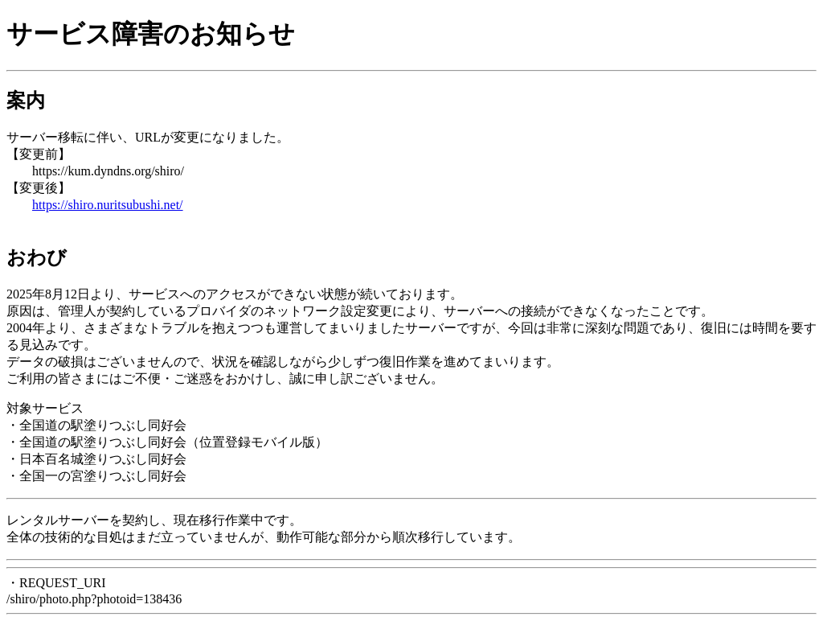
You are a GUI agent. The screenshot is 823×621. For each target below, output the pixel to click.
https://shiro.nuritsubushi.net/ (107, 205)
